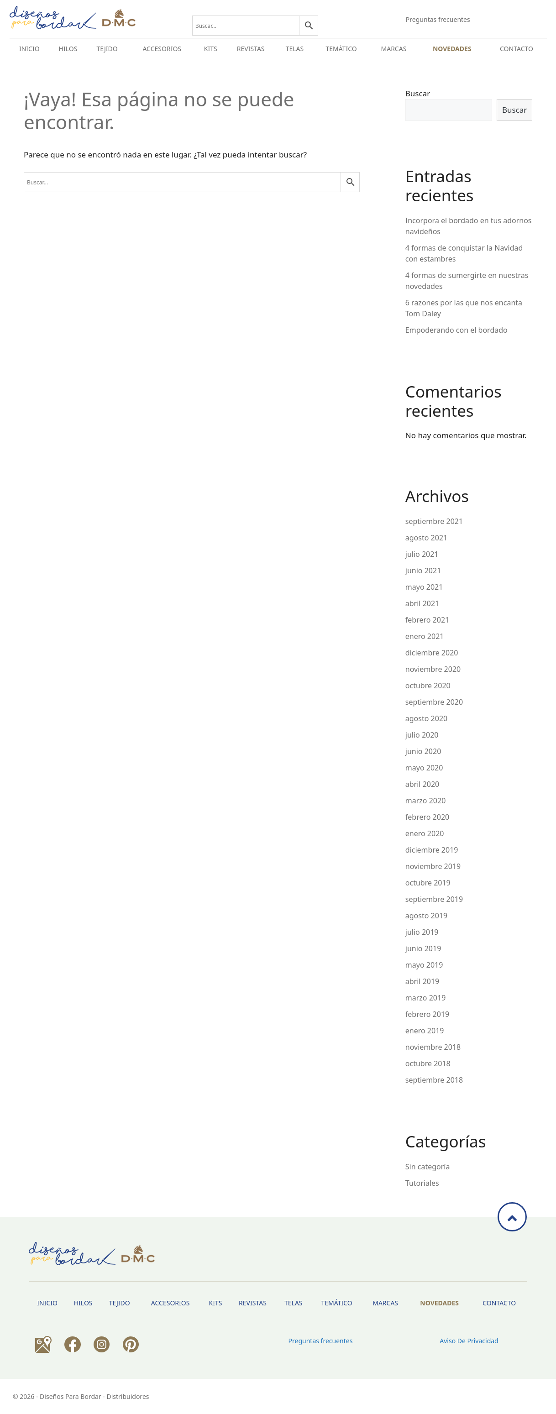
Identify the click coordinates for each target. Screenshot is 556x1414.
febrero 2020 (427, 817)
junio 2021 (423, 571)
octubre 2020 (428, 686)
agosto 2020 (426, 718)
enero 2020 (424, 833)
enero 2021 (424, 636)
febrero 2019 (427, 1014)
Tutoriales (422, 1183)
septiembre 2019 (434, 899)
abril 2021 (422, 603)
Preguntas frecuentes (438, 19)
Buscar (417, 93)
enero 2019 (424, 1031)
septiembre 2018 (434, 1080)
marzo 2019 (425, 998)
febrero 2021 (427, 620)
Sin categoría (427, 1167)
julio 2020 (422, 735)
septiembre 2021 (434, 521)
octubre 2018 (428, 1063)
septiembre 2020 (434, 702)
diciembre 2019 (431, 850)
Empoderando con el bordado (456, 330)
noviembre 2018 (433, 1047)
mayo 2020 (424, 768)
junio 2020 (423, 751)
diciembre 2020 (431, 653)
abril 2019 (422, 981)
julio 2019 (422, 932)
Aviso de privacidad (469, 1340)
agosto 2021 (426, 538)
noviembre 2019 (433, 866)
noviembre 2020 (433, 669)
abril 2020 (422, 784)
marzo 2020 (425, 801)
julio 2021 (422, 554)
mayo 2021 (424, 587)
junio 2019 (423, 948)
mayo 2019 (424, 965)
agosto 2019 (426, 916)
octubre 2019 (428, 883)
